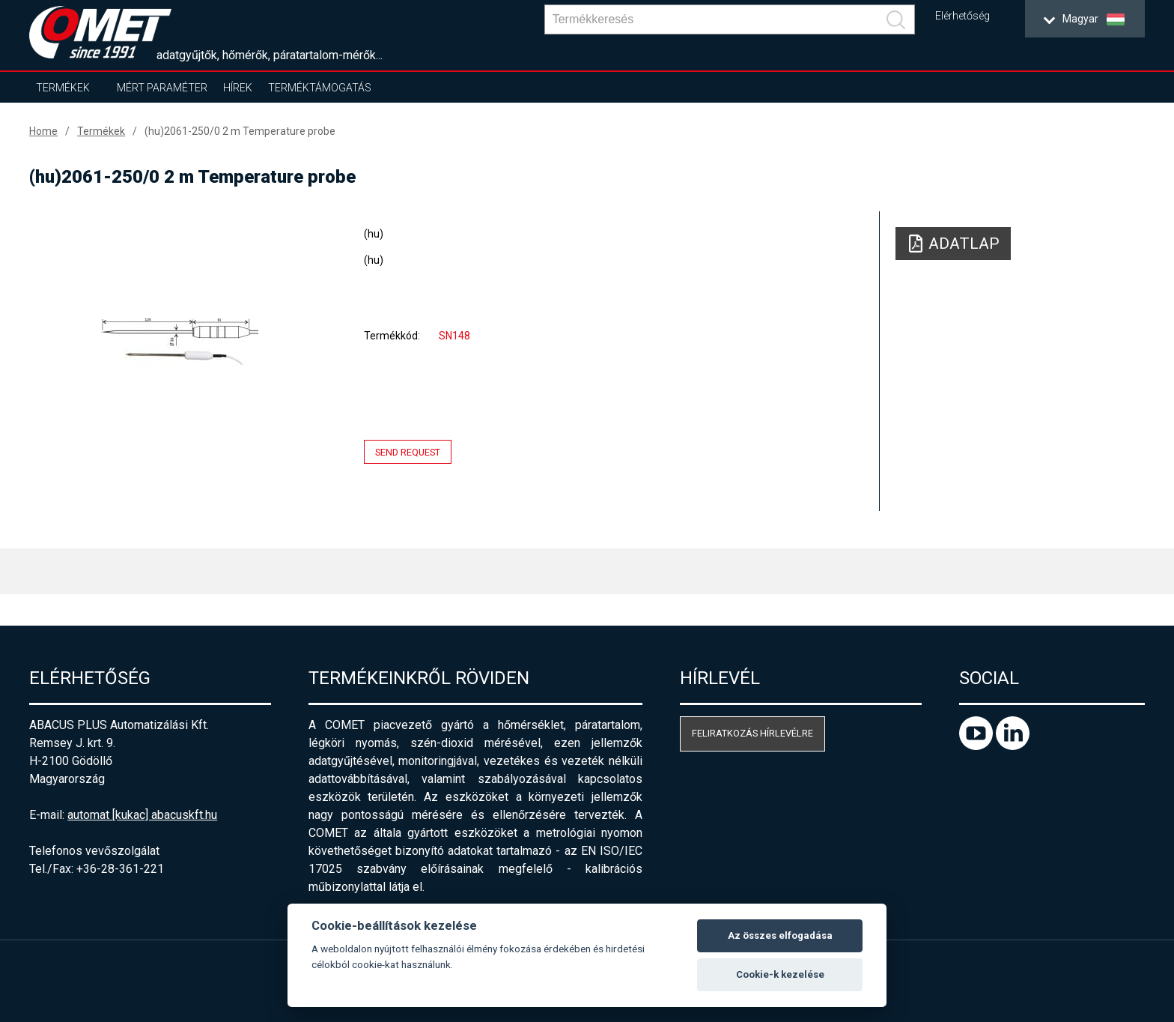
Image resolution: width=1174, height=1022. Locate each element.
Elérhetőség (962, 16)
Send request (407, 452)
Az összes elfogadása (780, 935)
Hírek (237, 88)
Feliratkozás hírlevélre (752, 733)
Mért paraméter (162, 88)
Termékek (63, 88)
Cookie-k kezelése (780, 974)
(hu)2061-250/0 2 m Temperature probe (240, 131)
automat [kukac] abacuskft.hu (142, 815)
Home (43, 131)
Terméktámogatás (319, 88)
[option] (179, 342)
